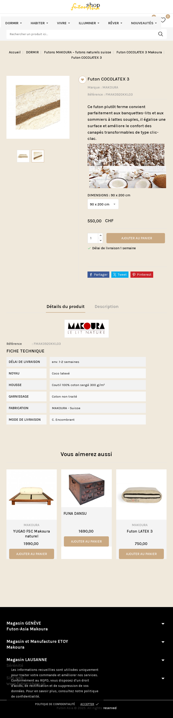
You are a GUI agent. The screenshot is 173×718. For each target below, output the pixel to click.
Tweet (122, 275)
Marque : (95, 87)
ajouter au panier (31, 554)
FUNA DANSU (75, 513)
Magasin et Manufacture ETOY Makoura (37, 644)
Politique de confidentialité (55, 704)
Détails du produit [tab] (66, 306)
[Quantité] (93, 238)
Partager (101, 275)
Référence (95, 95)
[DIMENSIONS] (103, 204)
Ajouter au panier (136, 238)
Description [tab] (107, 306)
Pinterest (144, 275)
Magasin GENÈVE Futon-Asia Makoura (27, 626)
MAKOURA (110, 87)
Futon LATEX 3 (140, 531)
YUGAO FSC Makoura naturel (31, 533)
